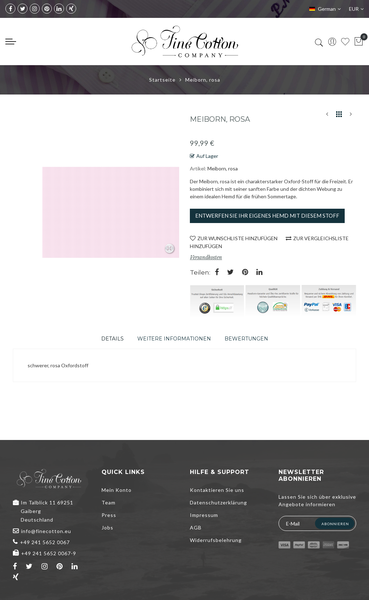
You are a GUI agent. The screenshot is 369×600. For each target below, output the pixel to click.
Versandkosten (206, 257)
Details (112, 338)
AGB (196, 527)
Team (108, 502)
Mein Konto (117, 490)
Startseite (162, 80)
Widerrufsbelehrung (216, 540)
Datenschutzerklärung (218, 502)
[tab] (112, 339)
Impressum (204, 515)
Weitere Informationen (174, 338)
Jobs (107, 527)
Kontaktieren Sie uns (217, 490)
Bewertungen (246, 338)
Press (109, 515)
